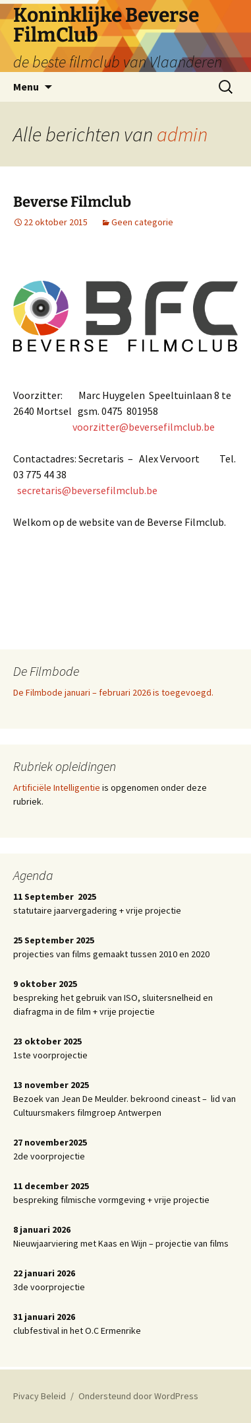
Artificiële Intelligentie (56, 787)
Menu (26, 86)
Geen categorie (142, 222)
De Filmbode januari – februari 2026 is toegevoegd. (113, 692)
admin (182, 134)
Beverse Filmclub (72, 202)
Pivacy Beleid (39, 1396)
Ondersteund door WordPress (138, 1396)
